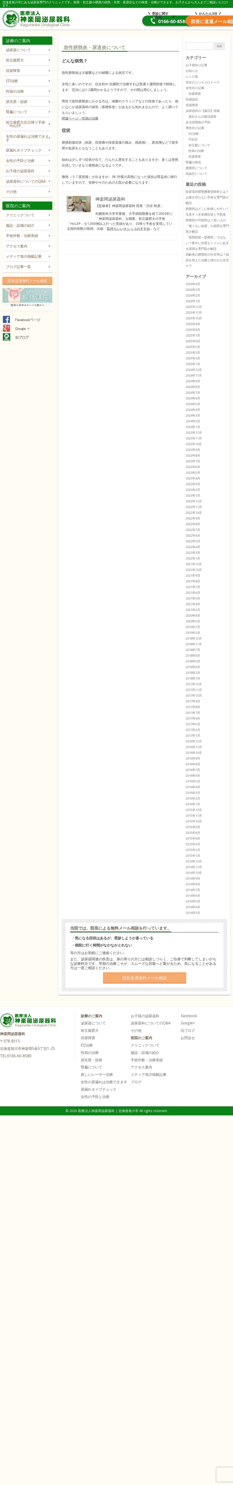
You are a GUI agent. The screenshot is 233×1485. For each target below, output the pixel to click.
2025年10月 (194, 318)
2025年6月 (193, 341)
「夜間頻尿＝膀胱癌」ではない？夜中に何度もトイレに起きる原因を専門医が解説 (207, 243)
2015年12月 (194, 810)
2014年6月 (193, 895)
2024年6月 (193, 398)
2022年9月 (193, 518)
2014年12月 (194, 861)
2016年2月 (193, 798)
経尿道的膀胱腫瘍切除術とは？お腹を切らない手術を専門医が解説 (207, 197)
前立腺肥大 (15, 60)
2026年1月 (193, 301)
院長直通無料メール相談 (27, 280)
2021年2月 (193, 610)
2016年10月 (194, 752)
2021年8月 (193, 581)
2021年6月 (193, 592)
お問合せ (188, 1037)
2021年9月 (193, 575)
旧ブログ (188, 1030)
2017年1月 (193, 735)
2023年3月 (193, 484)
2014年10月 (194, 873)
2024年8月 (193, 387)
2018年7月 (193, 650)
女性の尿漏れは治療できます (27, 138)
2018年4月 (193, 667)
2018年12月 (194, 638)
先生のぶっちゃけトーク (203, 82)
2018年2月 (193, 672)
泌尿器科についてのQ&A (26, 181)
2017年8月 (193, 707)
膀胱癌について (196, 168)
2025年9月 (193, 324)
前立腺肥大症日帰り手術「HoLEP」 (25, 124)
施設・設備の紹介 (20, 225)
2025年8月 (193, 329)
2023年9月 (193, 450)
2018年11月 (194, 644)
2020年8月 (193, 615)
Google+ (188, 1023)
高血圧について (196, 173)
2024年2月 (193, 421)
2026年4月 (193, 284)
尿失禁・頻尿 (16, 101)
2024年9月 (193, 381)
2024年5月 (193, 404)
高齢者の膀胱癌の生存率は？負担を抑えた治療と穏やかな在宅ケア (207, 260)
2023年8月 (193, 455)
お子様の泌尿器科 (20, 170)
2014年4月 (193, 907)
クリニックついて (20, 214)
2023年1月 (193, 495)
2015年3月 (193, 844)
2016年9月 (193, 758)
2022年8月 (193, 524)
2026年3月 (193, 289)
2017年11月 (194, 690)
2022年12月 (194, 501)
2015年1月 (193, 855)
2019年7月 (193, 627)
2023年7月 (193, 461)
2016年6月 (193, 775)
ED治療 (12, 80)
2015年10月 (194, 821)
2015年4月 (193, 838)
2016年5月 (193, 781)
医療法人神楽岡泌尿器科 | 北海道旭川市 (37, 18)
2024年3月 (193, 415)
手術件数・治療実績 (22, 235)
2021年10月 (194, 570)
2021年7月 (193, 587)
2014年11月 (194, 867)
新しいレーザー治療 (97, 1074)
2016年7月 (193, 770)
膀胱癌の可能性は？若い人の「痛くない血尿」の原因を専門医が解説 (207, 226)
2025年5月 (193, 347)
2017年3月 (193, 730)
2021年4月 (193, 604)
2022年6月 (193, 535)
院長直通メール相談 (195, 21)
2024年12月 (194, 369)
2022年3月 (193, 552)
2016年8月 (193, 764)
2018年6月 (193, 655)
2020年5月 (193, 621)
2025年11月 (194, 312)
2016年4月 (193, 787)
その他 (11, 191)
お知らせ (192, 71)
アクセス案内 (16, 246)
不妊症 (193, 139)
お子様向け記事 (196, 65)
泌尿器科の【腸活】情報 (203, 111)
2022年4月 (193, 547)
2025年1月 (193, 364)
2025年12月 (194, 307)
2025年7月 (193, 335)
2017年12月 (194, 684)
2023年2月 (193, 490)
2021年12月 (194, 564)
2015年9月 (193, 827)
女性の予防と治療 (20, 160)
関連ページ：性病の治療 (80, 118)
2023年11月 (194, 438)
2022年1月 (193, 558)
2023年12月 (194, 432)
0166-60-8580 (123, 21)
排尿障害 (13, 70)
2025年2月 (193, 358)
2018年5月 (193, 661)
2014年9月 (193, 878)
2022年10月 (194, 512)
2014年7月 (193, 890)
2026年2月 (193, 295)
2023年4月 (193, 478)
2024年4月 (193, 410)
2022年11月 (194, 507)
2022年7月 (193, 530)
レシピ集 (192, 76)
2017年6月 (193, 718)
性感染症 (192, 99)
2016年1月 (193, 804)
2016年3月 (193, 792)
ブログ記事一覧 (18, 266)
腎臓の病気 (193, 162)
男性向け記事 (195, 128)
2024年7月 (193, 392)
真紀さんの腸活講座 (202, 116)
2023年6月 (193, 467)
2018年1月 (193, 678)
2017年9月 (193, 701)
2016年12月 (194, 741)
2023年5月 (193, 472)
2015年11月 (194, 815)
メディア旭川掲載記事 (24, 256)
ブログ (136, 1081)
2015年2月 (193, 850)
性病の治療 (15, 91)
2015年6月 (193, 833)
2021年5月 (193, 598)
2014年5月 (193, 901)
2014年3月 (193, 913)
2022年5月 (193, 541)
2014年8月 (193, 884)
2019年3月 (193, 632)
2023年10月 (194, 444)
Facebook (189, 1015)
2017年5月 (193, 724)
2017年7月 (193, 712)
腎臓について (16, 111)
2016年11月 (194, 747)
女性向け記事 (195, 88)
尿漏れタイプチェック (24, 150)
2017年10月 (194, 695)
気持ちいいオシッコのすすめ (128, 228)
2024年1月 (193, 427)
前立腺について (199, 145)
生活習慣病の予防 (198, 122)
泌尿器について (18, 49)
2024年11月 (194, 375)
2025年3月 (193, 352)
